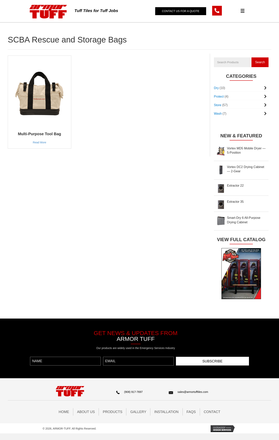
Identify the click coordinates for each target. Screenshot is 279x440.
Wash (218, 113)
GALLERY (138, 412)
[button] (181, 11)
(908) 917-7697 (133, 391)
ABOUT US (86, 412)
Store (217, 105)
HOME (64, 412)
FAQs (191, 412)
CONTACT (212, 412)
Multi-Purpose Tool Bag (39, 134)
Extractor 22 (235, 185)
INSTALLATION (166, 412)
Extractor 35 (235, 201)
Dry (216, 88)
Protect (219, 96)
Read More (39, 142)
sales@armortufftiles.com (192, 391)
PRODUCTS (112, 412)
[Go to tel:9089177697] (217, 11)
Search (260, 62)
